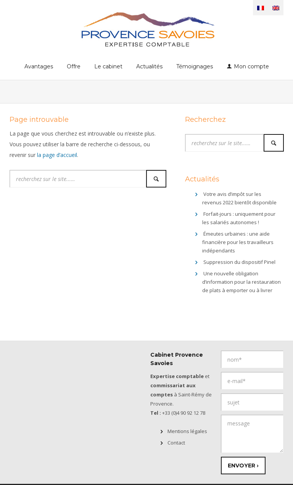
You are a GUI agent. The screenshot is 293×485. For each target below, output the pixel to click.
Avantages (38, 66)
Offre (73, 66)
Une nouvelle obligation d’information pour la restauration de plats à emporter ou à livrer (241, 282)
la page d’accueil (57, 154)
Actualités (149, 66)
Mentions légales (187, 431)
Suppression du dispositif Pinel (239, 262)
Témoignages (194, 66)
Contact (176, 442)
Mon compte (251, 66)
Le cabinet (108, 66)
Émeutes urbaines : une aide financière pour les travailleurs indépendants (238, 242)
